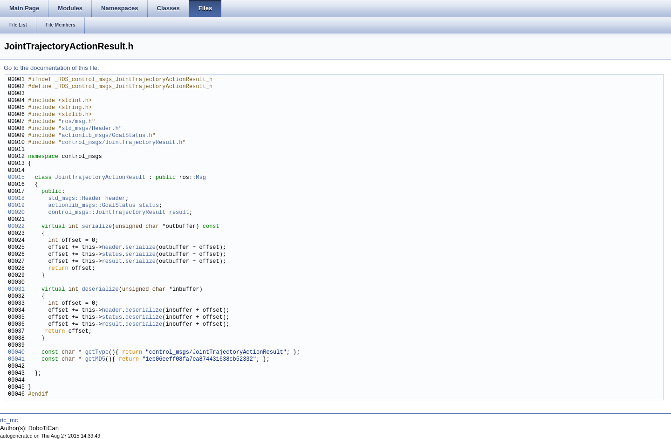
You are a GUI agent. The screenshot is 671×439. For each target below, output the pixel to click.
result (179, 213)
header (115, 199)
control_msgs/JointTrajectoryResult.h (122, 143)
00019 (16, 206)
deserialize (100, 290)
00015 (16, 178)
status (149, 206)
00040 (16, 353)
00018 (16, 199)
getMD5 (95, 360)
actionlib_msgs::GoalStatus (91, 206)
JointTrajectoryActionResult (100, 178)
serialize (97, 227)
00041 (16, 360)
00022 (16, 227)
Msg (201, 178)
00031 (16, 290)
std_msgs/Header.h (90, 129)
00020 (16, 213)
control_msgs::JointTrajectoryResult (106, 213)
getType (97, 353)
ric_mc (9, 420)
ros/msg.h (77, 122)
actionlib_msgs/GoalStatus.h (107, 136)
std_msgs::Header (75, 199)
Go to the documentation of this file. (51, 67)
